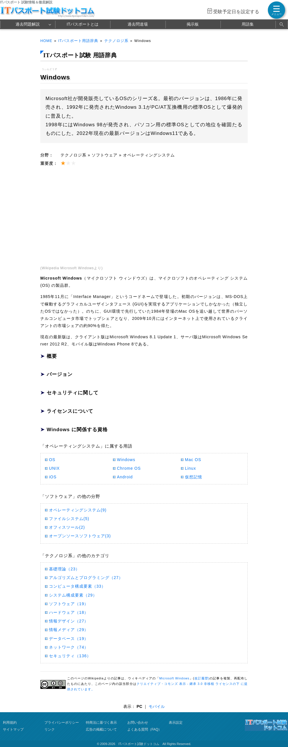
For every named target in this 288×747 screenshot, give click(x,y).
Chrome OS (129, 468)
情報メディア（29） (68, 629)
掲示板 (193, 24)
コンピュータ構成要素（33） (77, 586)
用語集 (248, 24)
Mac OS (193, 459)
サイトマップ (13, 729)
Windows (126, 459)
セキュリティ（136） (70, 656)
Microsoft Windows (174, 678)
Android (125, 477)
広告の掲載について (101, 729)
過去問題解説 (28, 24)
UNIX (54, 468)
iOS (52, 477)
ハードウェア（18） (68, 612)
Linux (190, 468)
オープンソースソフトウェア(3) (80, 536)
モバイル (157, 706)
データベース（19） (68, 638)
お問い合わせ (137, 723)
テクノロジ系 (116, 41)
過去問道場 (138, 24)
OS (52, 459)
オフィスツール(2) (67, 527)
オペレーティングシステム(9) (78, 510)
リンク (49, 729)
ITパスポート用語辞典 (78, 41)
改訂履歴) (201, 678)
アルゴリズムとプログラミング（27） (86, 577)
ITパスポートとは (82, 24)
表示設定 (176, 723)
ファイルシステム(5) (69, 518)
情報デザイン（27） (68, 621)
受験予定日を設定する (236, 11)
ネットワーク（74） (68, 647)
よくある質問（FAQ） (144, 729)
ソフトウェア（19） (68, 603)
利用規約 (10, 723)
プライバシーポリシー (61, 723)
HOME (46, 41)
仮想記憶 (193, 477)
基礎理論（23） (64, 569)
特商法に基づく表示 (101, 723)
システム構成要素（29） (73, 595)
